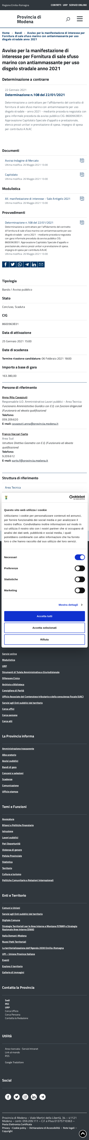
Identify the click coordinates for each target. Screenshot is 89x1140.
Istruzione (7, 831)
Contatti (56, 5)
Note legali (68, 1128)
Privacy (6, 1128)
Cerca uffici (8, 709)
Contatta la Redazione (16, 1018)
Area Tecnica (13, 487)
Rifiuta (44, 639)
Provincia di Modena (29, 19)
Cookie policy (19, 1128)
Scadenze (7, 779)
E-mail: (6, 424)
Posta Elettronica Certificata (17, 1124)
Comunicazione (10, 785)
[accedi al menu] (80, 19)
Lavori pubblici (10, 837)
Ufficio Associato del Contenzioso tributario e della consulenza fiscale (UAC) (42, 696)
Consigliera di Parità (13, 690)
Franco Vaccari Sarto (15, 434)
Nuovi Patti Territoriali (14, 941)
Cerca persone (9, 715)
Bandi (18, 33)
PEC (7, 1003)
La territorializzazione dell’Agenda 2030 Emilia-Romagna (33, 948)
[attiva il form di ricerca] (68, 19)
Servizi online (78, 5)
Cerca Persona (12, 1014)
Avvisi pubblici (10, 761)
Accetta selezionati (44, 627)
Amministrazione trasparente (18, 748)
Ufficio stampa (10, 791)
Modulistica (8, 660)
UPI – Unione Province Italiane (18, 954)
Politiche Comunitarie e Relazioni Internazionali (28, 880)
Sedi (7, 1000)
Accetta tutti (44, 616)
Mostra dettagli (68, 604)
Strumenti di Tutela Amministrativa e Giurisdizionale (30, 672)
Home (6, 33)
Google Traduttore (14, 1062)
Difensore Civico (11, 678)
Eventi (5, 960)
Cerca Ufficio (11, 1010)
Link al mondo (12, 1052)
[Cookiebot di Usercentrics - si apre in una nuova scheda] (69, 497)
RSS (7, 1055)
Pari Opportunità (11, 843)
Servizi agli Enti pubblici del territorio (22, 703)
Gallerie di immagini (13, 972)
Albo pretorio (9, 755)
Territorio (7, 868)
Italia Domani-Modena (14, 935)
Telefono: (8, 415)
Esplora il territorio (12, 966)
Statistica (7, 862)
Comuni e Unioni (11, 908)
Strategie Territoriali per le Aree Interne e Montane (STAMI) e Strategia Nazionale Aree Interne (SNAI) (39, 927)
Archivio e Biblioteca (13, 684)
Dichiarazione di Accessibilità (44, 1128)
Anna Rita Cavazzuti (14, 397)
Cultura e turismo (11, 874)
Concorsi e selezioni (12, 773)
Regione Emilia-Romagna (15, 5)
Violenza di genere (12, 850)
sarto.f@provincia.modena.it (30, 460)
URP (65, 5)
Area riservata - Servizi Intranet (21, 1048)
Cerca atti (7, 721)
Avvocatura (8, 819)
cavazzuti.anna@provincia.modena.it (35, 424)
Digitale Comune (11, 920)
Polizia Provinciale (12, 856)
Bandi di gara (9, 767)
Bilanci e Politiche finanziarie (18, 825)
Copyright (7, 1131)
